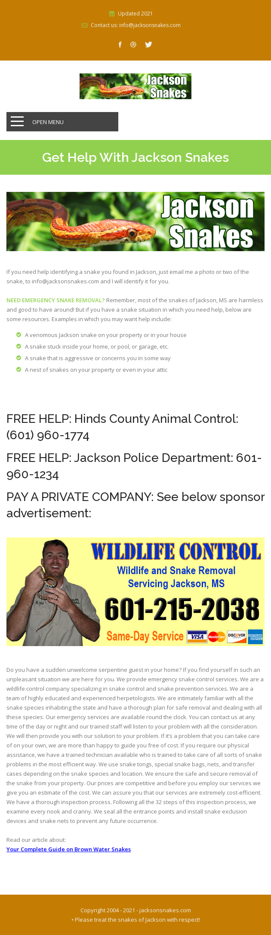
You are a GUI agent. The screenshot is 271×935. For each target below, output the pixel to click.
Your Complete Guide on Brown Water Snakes (68, 849)
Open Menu (48, 122)
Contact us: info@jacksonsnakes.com (136, 25)
